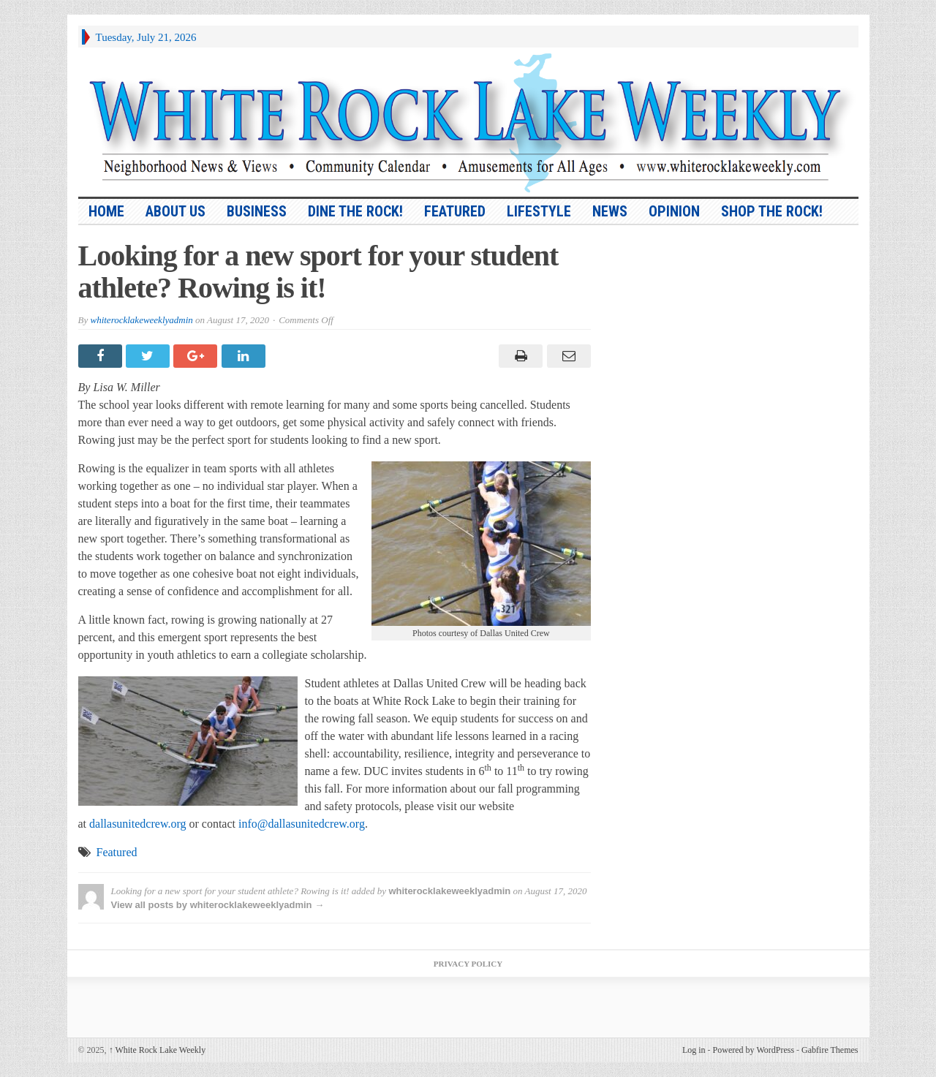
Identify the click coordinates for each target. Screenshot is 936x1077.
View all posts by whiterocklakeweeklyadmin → (218, 904)
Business (257, 211)
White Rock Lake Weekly (157, 1050)
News (609, 211)
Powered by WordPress (753, 1050)
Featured (455, 211)
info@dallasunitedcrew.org (301, 823)
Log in (694, 1050)
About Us (175, 211)
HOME (106, 211)
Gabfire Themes (829, 1050)
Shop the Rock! (772, 211)
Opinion (674, 211)
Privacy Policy (468, 963)
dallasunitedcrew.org (137, 823)
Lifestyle (539, 211)
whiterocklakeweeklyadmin (141, 319)
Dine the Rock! (355, 211)
